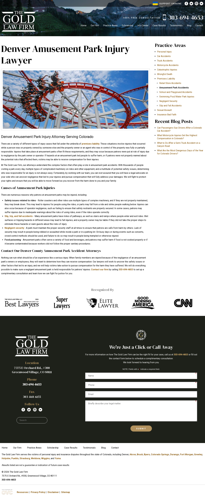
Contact (199, 25)
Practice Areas (110, 25)
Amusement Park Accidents (174, 87)
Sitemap (65, 492)
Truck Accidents (165, 60)
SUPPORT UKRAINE (167, 4)
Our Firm (95, 25)
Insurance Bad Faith (166, 114)
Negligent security (14, 228)
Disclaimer (53, 492)
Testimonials (176, 25)
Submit (141, 428)
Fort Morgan (186, 454)
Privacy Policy (38, 492)
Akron (133, 454)
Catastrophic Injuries (167, 69)
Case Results (159, 25)
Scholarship (127, 25)
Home (83, 25)
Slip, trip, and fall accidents (19, 216)
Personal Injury (164, 51)
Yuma (58, 458)
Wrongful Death (164, 74)
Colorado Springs (160, 454)
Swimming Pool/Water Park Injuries (176, 96)
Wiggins (45, 458)
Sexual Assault (164, 110)
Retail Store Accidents (170, 83)
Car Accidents (164, 56)
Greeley (198, 454)
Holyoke (6, 458)
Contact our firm (99, 269)
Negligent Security (168, 101)
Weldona (35, 458)
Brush (140, 454)
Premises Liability (166, 78)
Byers (147, 454)
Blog (189, 25)
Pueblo (15, 458)
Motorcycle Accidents (168, 65)
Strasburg (25, 458)
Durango (174, 454)
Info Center (142, 25)
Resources (22, 492)
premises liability (90, 143)
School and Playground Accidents (175, 92)
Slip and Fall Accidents (170, 105)
